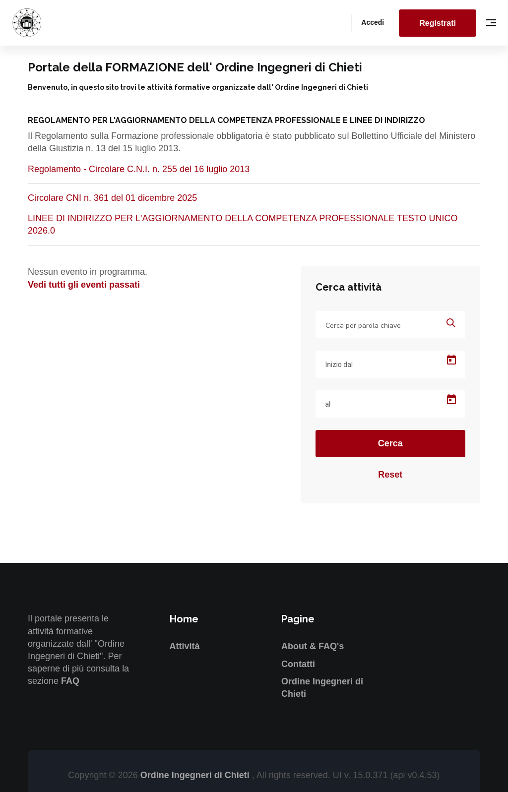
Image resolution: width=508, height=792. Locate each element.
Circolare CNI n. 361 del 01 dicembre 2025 (112, 198)
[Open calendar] (451, 360)
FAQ (70, 681)
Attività (185, 646)
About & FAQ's (312, 646)
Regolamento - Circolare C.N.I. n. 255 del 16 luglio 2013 (139, 169)
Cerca (390, 443)
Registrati (437, 23)
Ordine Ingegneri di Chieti (196, 775)
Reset (390, 475)
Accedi (372, 22)
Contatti (298, 664)
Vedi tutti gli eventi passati (84, 285)
